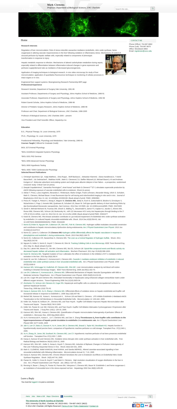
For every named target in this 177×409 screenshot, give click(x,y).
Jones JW (41, 334)
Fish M (71, 225)
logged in (35, 382)
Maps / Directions (53, 396)
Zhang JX (32, 334)
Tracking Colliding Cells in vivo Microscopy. (88, 243)
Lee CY (32, 326)
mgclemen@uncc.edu (143, 51)
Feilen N (34, 225)
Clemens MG (80, 225)
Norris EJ (27, 225)
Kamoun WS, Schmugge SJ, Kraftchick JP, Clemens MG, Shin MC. (50, 267)
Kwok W (27, 254)
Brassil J (82, 326)
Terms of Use (67, 406)
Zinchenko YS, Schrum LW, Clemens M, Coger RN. (44, 283)
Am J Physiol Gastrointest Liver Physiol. (99, 227)
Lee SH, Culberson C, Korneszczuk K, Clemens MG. (44, 272)
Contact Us (93, 406)
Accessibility (68, 396)
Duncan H (47, 326)
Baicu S (39, 326)
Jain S (26, 326)
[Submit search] (152, 8)
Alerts (28, 396)
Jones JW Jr (62, 326)
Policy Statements (81, 406)
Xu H (54, 326)
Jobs (33, 396)
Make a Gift (41, 396)
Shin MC (64, 225)
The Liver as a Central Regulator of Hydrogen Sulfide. (88, 238)
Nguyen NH (43, 225)
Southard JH (51, 334)
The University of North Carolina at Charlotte (44, 401)
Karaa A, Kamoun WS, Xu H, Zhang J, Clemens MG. (44, 291)
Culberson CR (54, 225)
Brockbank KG (101, 326)
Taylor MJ (90, 326)
